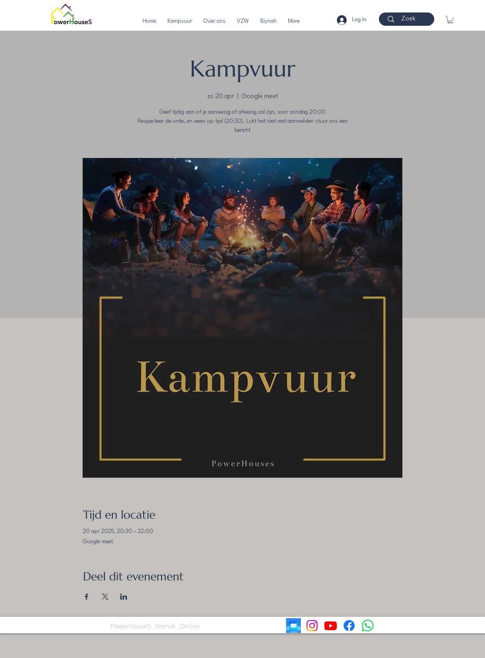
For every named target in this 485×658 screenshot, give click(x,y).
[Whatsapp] (367, 625)
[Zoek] (408, 18)
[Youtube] (330, 625)
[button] (450, 19)
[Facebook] (349, 625)
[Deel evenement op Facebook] (86, 597)
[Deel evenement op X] (105, 597)
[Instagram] (312, 625)
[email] (293, 625)
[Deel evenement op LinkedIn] (123, 597)
